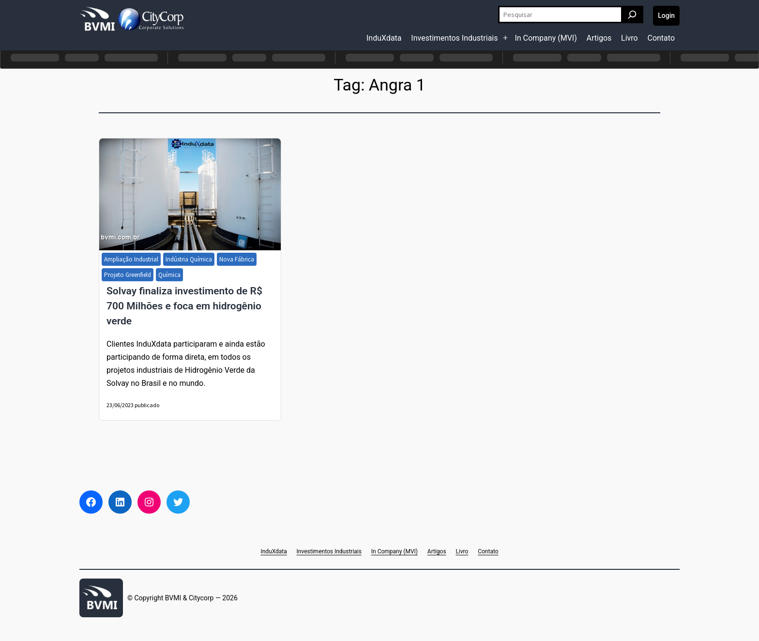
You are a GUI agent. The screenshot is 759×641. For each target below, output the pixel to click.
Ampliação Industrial (131, 259)
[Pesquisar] (632, 14)
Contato (661, 38)
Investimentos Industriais (454, 38)
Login (666, 15)
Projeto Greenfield (127, 275)
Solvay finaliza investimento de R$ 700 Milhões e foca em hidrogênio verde (184, 306)
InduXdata (384, 38)
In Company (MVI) (546, 38)
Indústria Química (189, 259)
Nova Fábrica (236, 259)
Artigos (599, 38)
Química (169, 275)
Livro (629, 38)
